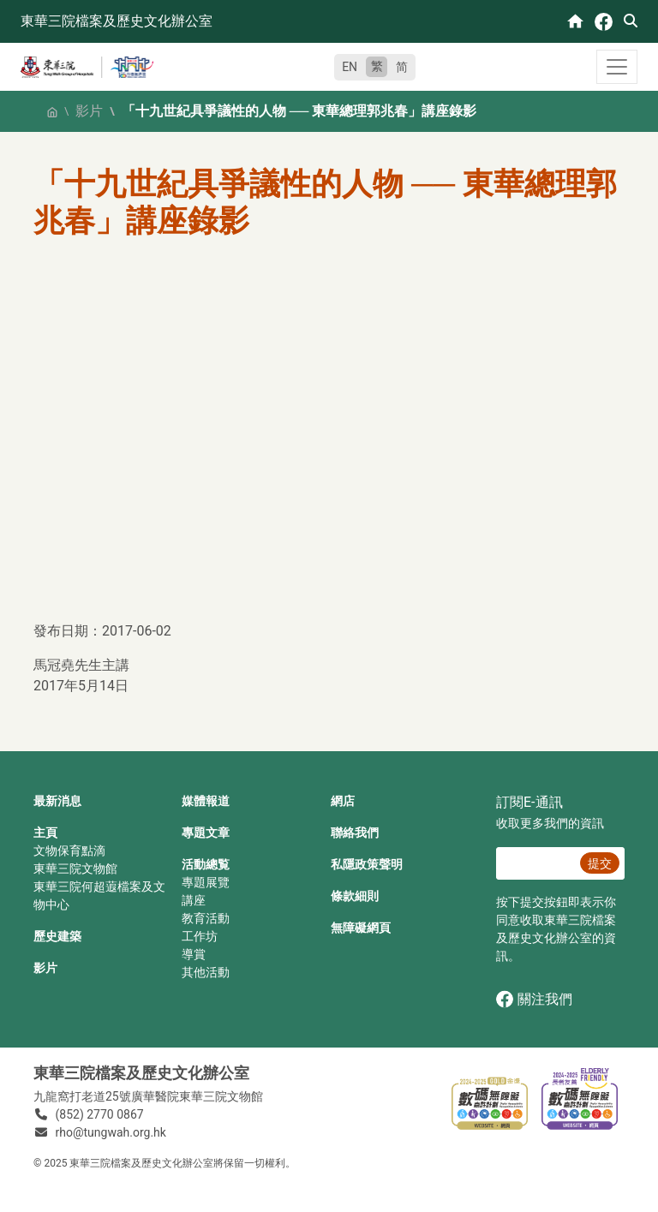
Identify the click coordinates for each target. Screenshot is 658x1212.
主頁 (45, 832)
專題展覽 (206, 882)
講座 (194, 900)
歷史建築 (57, 936)
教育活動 (206, 918)
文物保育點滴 (69, 850)
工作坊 (200, 936)
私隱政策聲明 (367, 864)
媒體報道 (206, 801)
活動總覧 (206, 864)
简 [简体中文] (402, 67)
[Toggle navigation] (616, 67)
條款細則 (355, 896)
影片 (89, 111)
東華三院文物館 (75, 868)
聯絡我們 (355, 832)
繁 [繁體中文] (377, 66)
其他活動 (206, 972)
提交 (600, 863)
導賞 (194, 954)
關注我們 (534, 999)
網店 (343, 801)
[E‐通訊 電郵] (535, 863)
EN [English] (349, 67)
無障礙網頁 (361, 927)
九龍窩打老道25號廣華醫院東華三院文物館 (148, 1096)
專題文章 (206, 832)
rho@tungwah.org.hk (111, 1132)
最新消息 (57, 801)
